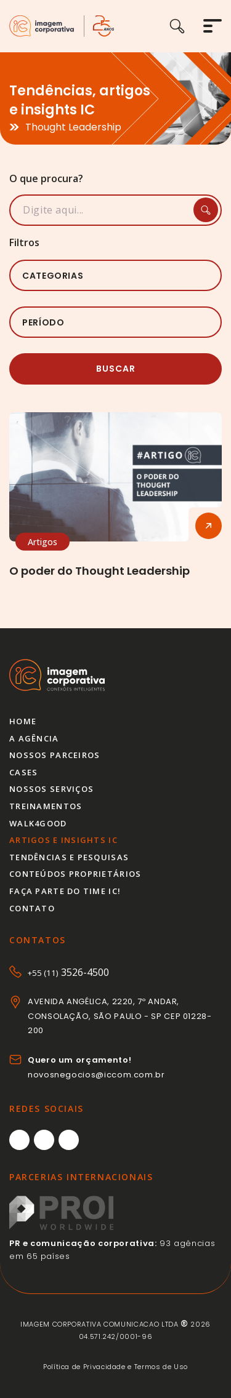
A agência (34, 738)
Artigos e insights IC (63, 839)
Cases (23, 772)
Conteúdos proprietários (75, 873)
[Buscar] (186, 26)
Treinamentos (45, 806)
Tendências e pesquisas (69, 857)
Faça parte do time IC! (65, 891)
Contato (32, 908)
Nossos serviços (51, 788)
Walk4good (38, 823)
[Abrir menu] (212, 26)
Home (22, 721)
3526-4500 (68, 972)
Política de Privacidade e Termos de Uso (115, 1367)
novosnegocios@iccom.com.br (96, 1074)
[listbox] (115, 275)
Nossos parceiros (54, 755)
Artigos (42, 542)
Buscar (116, 368)
